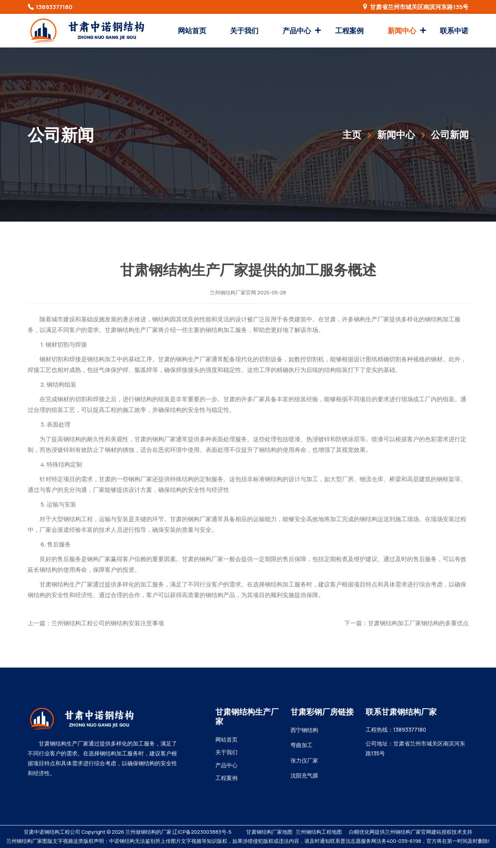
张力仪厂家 (304, 760)
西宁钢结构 (304, 730)
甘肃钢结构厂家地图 (269, 831)
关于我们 (244, 30)
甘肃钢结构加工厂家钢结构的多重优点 (418, 623)
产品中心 (297, 30)
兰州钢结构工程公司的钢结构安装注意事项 (107, 623)
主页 (351, 134)
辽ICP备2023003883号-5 (201, 831)
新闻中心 (402, 30)
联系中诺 (454, 30)
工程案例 (349, 30)
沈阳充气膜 (304, 775)
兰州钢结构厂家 (228, 292)
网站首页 (192, 30)
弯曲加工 (301, 745)
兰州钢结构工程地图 (319, 831)
